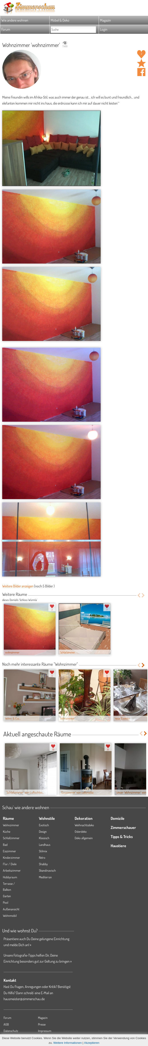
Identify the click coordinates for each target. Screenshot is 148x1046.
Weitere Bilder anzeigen (17, 586)
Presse (42, 1024)
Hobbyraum (10, 877)
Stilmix (43, 851)
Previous (138, 595)
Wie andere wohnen (14, 20)
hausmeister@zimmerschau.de (24, 999)
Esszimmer (9, 851)
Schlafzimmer (11, 838)
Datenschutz (11, 1031)
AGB (6, 1024)
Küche (6, 831)
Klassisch (44, 838)
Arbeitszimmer (12, 870)
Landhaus (44, 844)
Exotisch (44, 825)
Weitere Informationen (67, 1042)
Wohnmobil (10, 915)
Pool (5, 902)
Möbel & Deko (60, 20)
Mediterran (45, 877)
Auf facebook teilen (141, 72)
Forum (5, 29)
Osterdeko (81, 831)
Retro (42, 857)
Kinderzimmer (11, 857)
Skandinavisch (47, 870)
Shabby (43, 864)
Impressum (44, 1031)
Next (143, 595)
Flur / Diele (9, 864)
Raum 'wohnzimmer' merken (141, 63)
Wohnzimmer (11, 825)
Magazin (105, 20)
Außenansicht (11, 909)
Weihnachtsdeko (84, 825)
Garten (7, 896)
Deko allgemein (84, 838)
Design (43, 831)
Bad (5, 844)
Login (103, 29)
